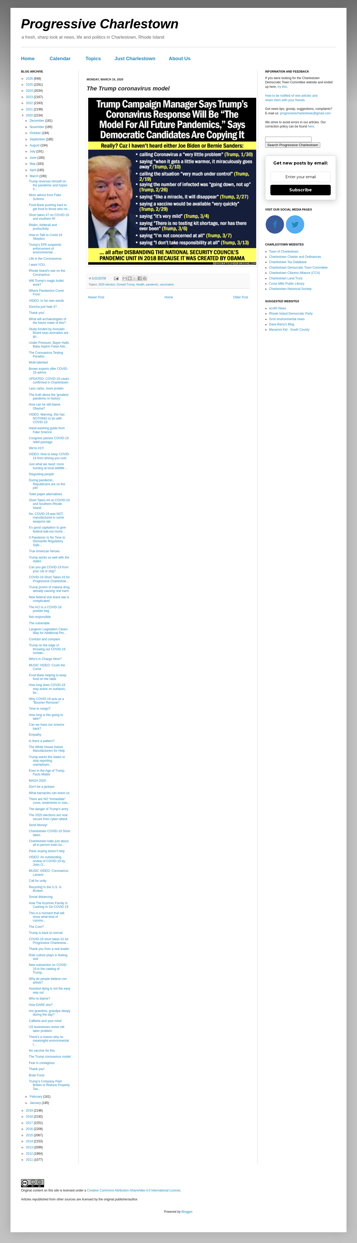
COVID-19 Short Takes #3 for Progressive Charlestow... (49, 579)
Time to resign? (39, 708)
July (33, 151)
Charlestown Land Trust (285, 278)
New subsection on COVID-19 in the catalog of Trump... (48, 968)
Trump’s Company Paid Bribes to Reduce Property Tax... (49, 1085)
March (34, 176)
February (36, 1096)
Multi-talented (38, 362)
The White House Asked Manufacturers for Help (47, 749)
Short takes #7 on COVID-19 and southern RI (49, 217)
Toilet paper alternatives (45, 494)
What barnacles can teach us (49, 793)
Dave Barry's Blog (281, 324)
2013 (30, 1147)
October (36, 133)
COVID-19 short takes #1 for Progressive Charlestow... (49, 941)
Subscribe (300, 189)
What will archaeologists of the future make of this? (47, 321)
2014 (30, 1141)
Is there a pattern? (41, 741)
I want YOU (37, 265)
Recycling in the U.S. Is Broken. (45, 889)
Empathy (35, 734)
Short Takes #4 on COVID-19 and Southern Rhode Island (49, 504)
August (35, 145)
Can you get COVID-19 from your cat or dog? (49, 569)
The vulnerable (39, 623)
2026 (30, 78)
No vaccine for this (42, 1050)
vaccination (167, 284)
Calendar (60, 58)
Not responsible (40, 617)
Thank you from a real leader (49, 949)
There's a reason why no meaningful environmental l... (49, 1040)
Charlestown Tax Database (288, 262)
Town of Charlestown (283, 251)
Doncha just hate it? (43, 307)
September (38, 139)
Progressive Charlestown (99, 24)
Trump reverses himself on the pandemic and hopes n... (48, 185)
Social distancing (40, 897)
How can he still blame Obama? (44, 406)
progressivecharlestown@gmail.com (305, 113)
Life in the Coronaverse (45, 258)
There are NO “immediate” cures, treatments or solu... (49, 801)
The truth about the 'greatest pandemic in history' (48, 396)
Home (28, 58)
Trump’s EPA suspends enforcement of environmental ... (45, 248)
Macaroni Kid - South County (289, 329)
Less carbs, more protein (46, 388)
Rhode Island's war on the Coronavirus (47, 272)
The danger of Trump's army (48, 809)
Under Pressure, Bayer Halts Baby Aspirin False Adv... (49, 344)
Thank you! (36, 313)
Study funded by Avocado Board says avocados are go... (48, 333)
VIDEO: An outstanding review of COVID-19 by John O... (47, 861)
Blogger (186, 1212)
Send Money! (38, 825)
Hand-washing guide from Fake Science (47, 430)
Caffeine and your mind (45, 1021)
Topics (93, 58)
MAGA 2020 (37, 780)
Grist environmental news (286, 319)
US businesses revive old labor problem (46, 1028)
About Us (180, 58)
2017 (30, 1123)
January (36, 1103)
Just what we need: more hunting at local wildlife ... (48, 466)
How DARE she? (40, 1005)
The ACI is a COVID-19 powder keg (45, 609)
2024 (30, 91)
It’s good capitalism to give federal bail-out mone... (47, 529)
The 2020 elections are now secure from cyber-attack (48, 817)
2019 (30, 1110)
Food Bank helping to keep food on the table (47, 677)
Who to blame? (39, 998)
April (33, 170)
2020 (30, 115)
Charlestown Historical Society (290, 289)
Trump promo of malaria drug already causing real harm (49, 589)
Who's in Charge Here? (45, 659)
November (37, 127)
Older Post (240, 297)
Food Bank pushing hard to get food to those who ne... (49, 207)
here (311, 126)
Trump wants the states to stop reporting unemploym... (47, 760)
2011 (30, 1160)
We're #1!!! (36, 448)
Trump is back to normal (45, 933)
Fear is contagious (42, 1063)
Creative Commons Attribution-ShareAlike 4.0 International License (133, 1190)
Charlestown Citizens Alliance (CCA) (294, 273)
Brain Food (36, 1075)
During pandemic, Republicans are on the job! (47, 484)
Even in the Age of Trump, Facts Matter (47, 772)
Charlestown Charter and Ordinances (295, 257)
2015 (30, 1135)
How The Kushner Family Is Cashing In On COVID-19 (48, 905)
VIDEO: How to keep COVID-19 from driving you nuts (49, 456)
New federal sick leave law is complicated (49, 599)
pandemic (152, 284)
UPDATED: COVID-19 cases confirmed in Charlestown (49, 380)
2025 (30, 84)
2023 (30, 97)
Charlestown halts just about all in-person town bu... (49, 843)
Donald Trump (126, 284)
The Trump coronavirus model (50, 1056)
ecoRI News (277, 308)
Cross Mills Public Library (286, 283)
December (37, 120)
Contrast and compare (44, 639)
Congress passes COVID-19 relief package (49, 440)
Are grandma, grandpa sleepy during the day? (49, 1012)
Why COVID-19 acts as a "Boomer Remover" (46, 700)
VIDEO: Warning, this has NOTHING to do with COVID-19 (47, 418)
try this (282, 87)
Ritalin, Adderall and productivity (43, 227)
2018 (30, 1116)
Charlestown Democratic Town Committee (298, 267)
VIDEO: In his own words (46, 301)
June (33, 158)
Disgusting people (41, 474)
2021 (30, 109)
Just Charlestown (134, 58)
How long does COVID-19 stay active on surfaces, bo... (47, 688)
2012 (30, 1153)
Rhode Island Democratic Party (291, 313)
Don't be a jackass (42, 787)
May (33, 164)
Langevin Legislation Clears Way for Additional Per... (48, 631)
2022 (30, 103)
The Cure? (36, 927)
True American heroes (44, 551)
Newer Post (96, 297)
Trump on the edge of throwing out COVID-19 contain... (47, 649)
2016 (30, 1129)
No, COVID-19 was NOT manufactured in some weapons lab (46, 517)
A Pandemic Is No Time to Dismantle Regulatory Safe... (47, 541)
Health (140, 284)
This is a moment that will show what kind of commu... (46, 917)
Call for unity (37, 881)
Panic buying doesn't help (47, 851)
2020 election (106, 284)
